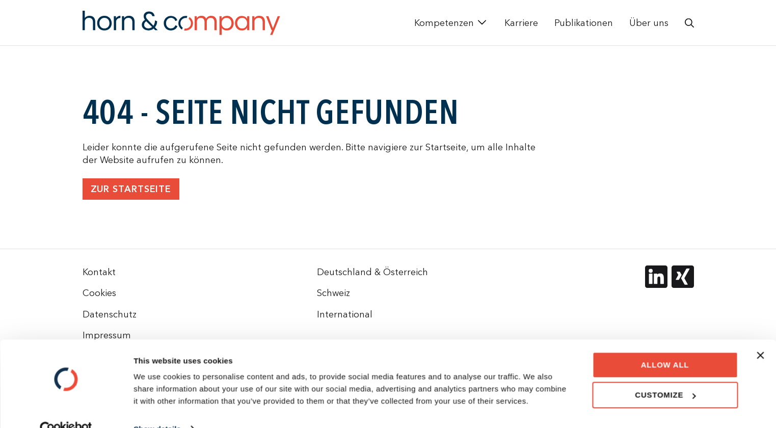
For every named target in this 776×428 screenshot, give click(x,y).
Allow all (665, 343)
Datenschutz (110, 314)
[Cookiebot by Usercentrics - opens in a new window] (66, 408)
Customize (665, 373)
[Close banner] (760, 334)
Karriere (521, 23)
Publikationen (583, 23)
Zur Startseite (131, 189)
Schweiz (333, 293)
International (344, 314)
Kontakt (99, 272)
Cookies (99, 293)
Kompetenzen (444, 23)
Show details (157, 408)
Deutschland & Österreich (372, 272)
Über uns (648, 23)
